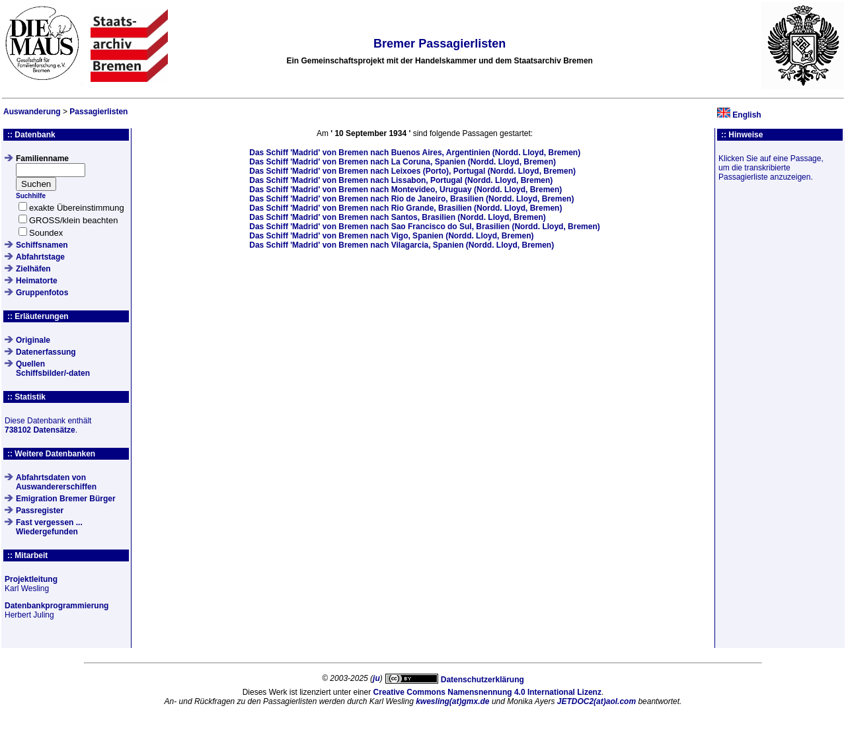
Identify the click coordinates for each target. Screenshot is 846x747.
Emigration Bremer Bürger (66, 498)
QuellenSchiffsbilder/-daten (53, 368)
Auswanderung (32, 111)
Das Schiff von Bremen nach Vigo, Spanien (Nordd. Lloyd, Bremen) (391, 235)
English (746, 115)
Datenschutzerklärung (482, 679)
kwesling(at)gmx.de (452, 701)
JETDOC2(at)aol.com (596, 701)
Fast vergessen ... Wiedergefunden (49, 527)
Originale (33, 340)
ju (376, 678)
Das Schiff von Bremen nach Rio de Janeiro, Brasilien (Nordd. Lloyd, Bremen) (411, 198)
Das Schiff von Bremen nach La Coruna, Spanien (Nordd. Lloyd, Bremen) (402, 161)
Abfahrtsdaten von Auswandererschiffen (56, 482)
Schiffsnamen (42, 245)
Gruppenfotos (42, 292)
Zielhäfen (33, 268)
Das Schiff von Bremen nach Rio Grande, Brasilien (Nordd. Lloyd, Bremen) (405, 208)
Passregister (39, 510)
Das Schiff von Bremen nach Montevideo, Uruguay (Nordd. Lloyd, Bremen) (405, 189)
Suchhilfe (31, 195)
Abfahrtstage (40, 257)
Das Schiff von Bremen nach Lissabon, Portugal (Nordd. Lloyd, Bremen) (401, 180)
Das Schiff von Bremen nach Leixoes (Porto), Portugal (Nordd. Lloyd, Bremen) (412, 171)
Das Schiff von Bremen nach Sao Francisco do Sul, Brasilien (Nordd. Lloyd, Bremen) (424, 226)
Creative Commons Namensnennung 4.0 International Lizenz (487, 692)
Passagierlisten (98, 111)
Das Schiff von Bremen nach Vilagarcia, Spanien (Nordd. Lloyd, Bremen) (401, 245)
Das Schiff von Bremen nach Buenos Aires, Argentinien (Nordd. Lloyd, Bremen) (414, 152)
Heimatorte (37, 280)
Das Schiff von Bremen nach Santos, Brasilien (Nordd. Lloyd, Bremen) (397, 217)
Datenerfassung (46, 352)
